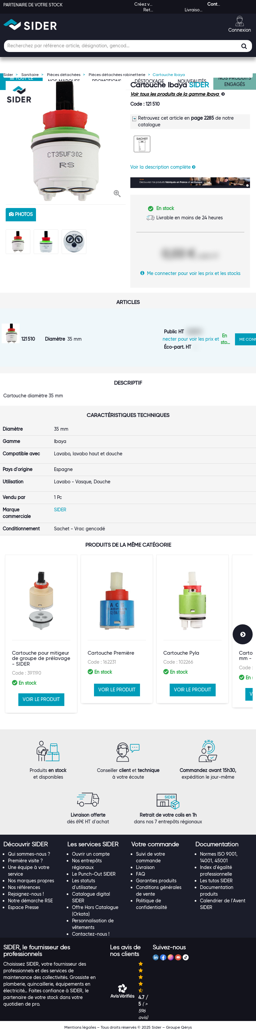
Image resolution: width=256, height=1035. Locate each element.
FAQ (140, 876)
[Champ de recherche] (128, 46)
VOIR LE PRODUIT (41, 710)
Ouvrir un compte (91, 856)
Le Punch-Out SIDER (94, 876)
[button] (117, 194)
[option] (66, 141)
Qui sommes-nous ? (29, 856)
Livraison (145, 869)
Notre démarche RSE (30, 903)
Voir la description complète (162, 167)
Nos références (24, 889)
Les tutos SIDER (216, 883)
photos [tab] (21, 214)
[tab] (32, 846)
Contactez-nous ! (90, 936)
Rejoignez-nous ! (26, 896)
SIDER (199, 84)
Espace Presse (23, 909)
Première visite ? (25, 863)
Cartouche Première (111, 663)
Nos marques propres (31, 883)
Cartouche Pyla (181, 663)
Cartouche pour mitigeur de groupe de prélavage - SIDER (41, 668)
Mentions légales (80, 1028)
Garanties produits (156, 883)
